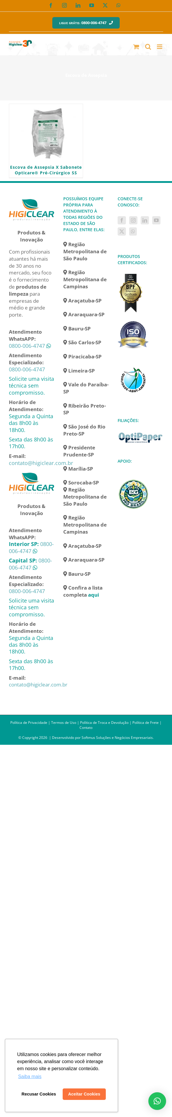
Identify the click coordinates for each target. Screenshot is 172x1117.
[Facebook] (122, 220)
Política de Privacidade (28, 722)
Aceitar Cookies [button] (84, 1094)
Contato (86, 727)
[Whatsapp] (133, 231)
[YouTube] (156, 220)
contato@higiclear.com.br (41, 462)
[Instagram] (133, 220)
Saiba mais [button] (29, 1076)
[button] (157, 1101)
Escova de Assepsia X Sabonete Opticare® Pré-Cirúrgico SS (46, 170)
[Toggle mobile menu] (160, 47)
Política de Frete (145, 722)
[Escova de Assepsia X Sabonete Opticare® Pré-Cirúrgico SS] (46, 133)
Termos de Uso (63, 722)
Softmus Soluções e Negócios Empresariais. (118, 737)
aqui (93, 594)
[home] (31, 199)
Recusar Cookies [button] (39, 1094)
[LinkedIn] (145, 220)
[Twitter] (122, 231)
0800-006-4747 (27, 345)
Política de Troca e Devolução (104, 722)
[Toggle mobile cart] (136, 47)
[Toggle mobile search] (148, 47)
